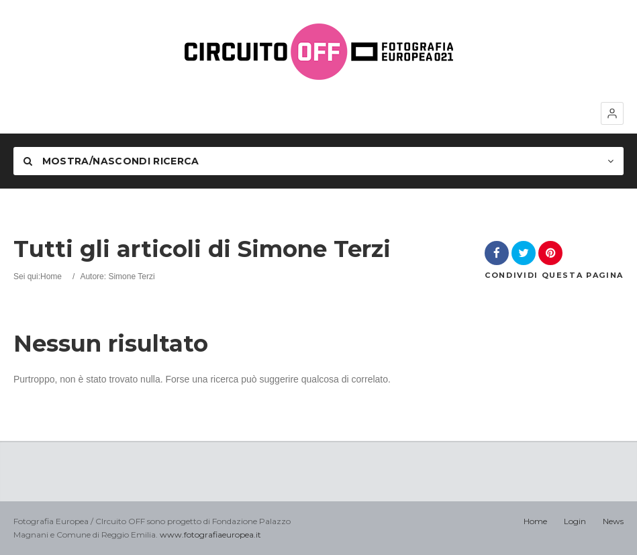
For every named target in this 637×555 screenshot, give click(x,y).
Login (575, 521)
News (613, 521)
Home (51, 276)
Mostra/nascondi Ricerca (111, 161)
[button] (612, 113)
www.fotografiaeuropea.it (210, 534)
